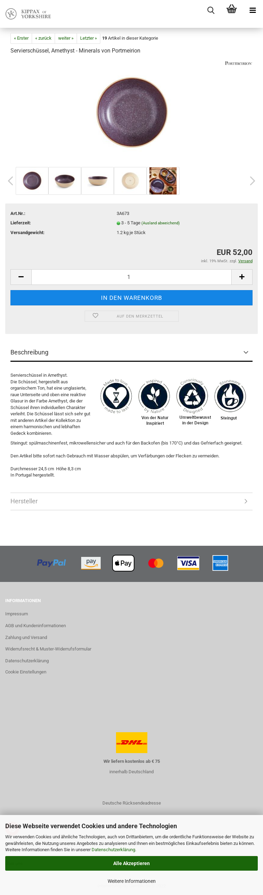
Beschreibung (29, 352)
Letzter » (88, 38)
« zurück (43, 38)
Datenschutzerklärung (113, 849)
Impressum (16, 613)
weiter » (66, 38)
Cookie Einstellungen (25, 671)
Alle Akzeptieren (131, 863)
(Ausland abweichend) (160, 223)
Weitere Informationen (132, 881)
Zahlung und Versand (26, 637)
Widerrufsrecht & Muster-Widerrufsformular (48, 649)
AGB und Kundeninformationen (35, 625)
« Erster (21, 38)
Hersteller (24, 501)
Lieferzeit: (20, 222)
